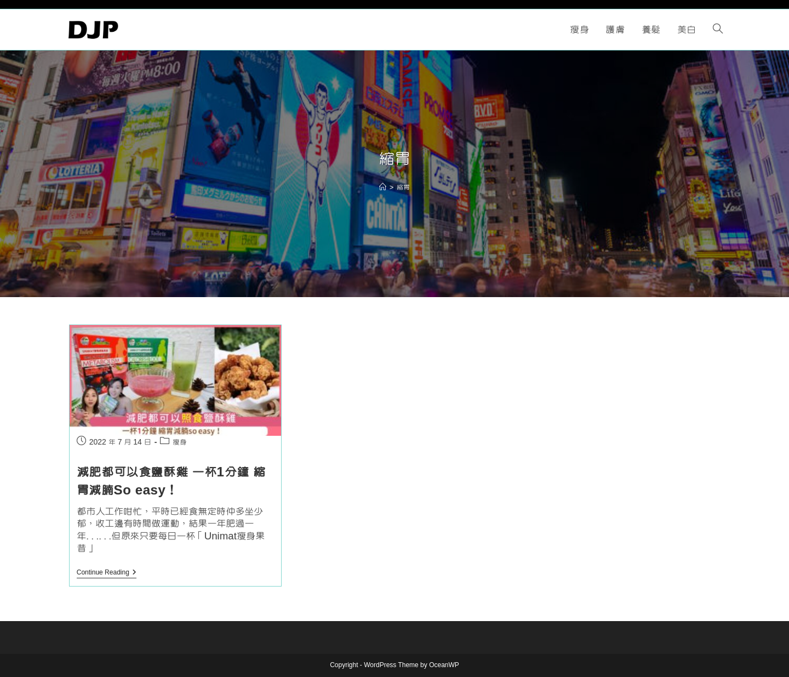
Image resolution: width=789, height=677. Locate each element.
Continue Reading (106, 573)
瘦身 (180, 442)
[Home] (382, 187)
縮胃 (403, 187)
